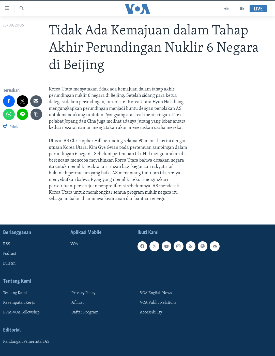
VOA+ (75, 244)
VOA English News (156, 293)
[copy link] (36, 114)
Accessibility (151, 312)
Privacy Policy (83, 293)
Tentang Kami (15, 293)
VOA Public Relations (158, 303)
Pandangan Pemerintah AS (26, 342)
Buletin (9, 264)
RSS (6, 244)
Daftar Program (84, 312)
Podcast (9, 254)
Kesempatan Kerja (19, 303)
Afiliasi (77, 303)
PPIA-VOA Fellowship (21, 312)
